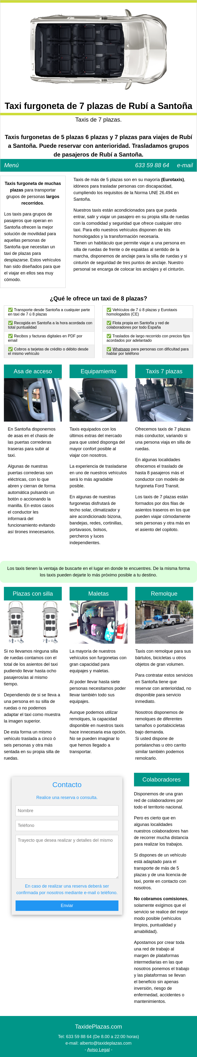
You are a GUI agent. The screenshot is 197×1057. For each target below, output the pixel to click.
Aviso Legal (98, 1049)
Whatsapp (121, 349)
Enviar (67, 905)
